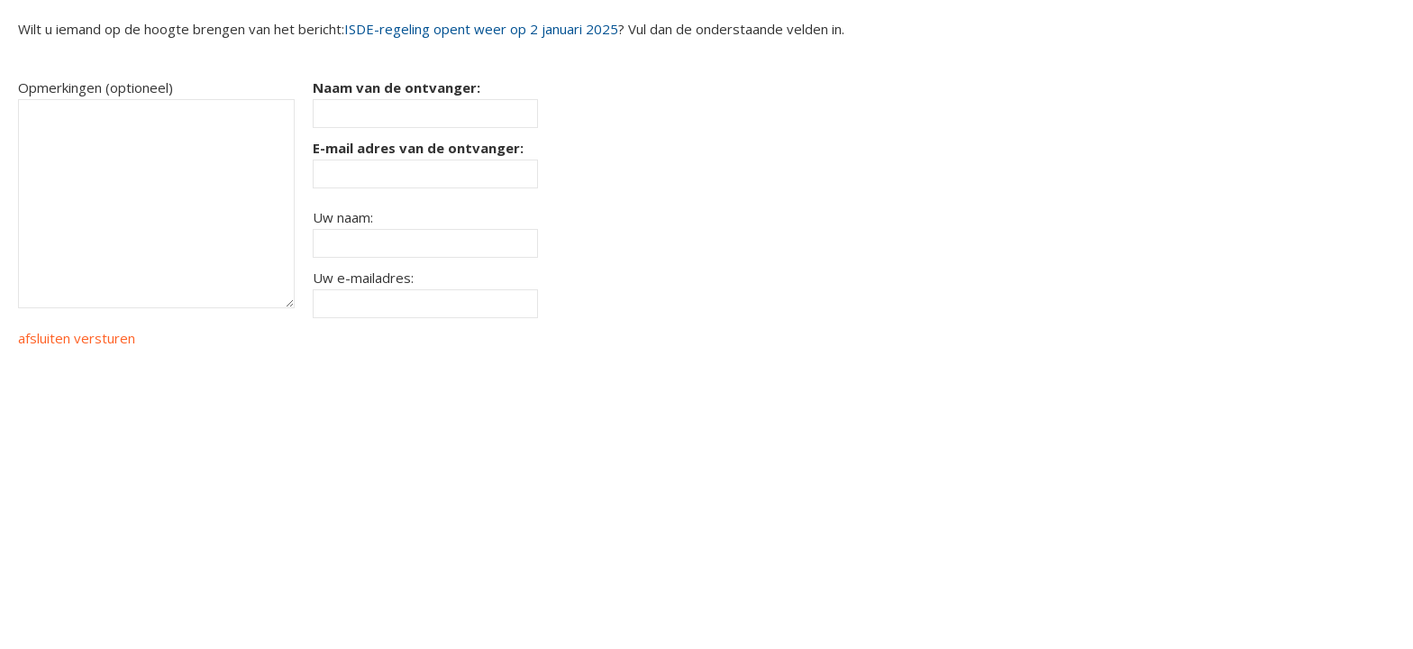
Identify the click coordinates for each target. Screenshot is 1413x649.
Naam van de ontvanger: (396, 87)
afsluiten (44, 338)
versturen (104, 338)
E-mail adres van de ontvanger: (418, 148)
